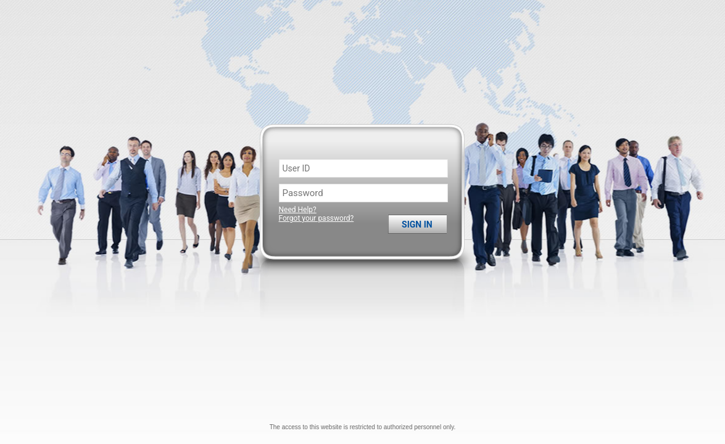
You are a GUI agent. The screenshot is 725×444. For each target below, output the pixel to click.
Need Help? (298, 209)
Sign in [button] (417, 224)
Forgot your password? (316, 218)
